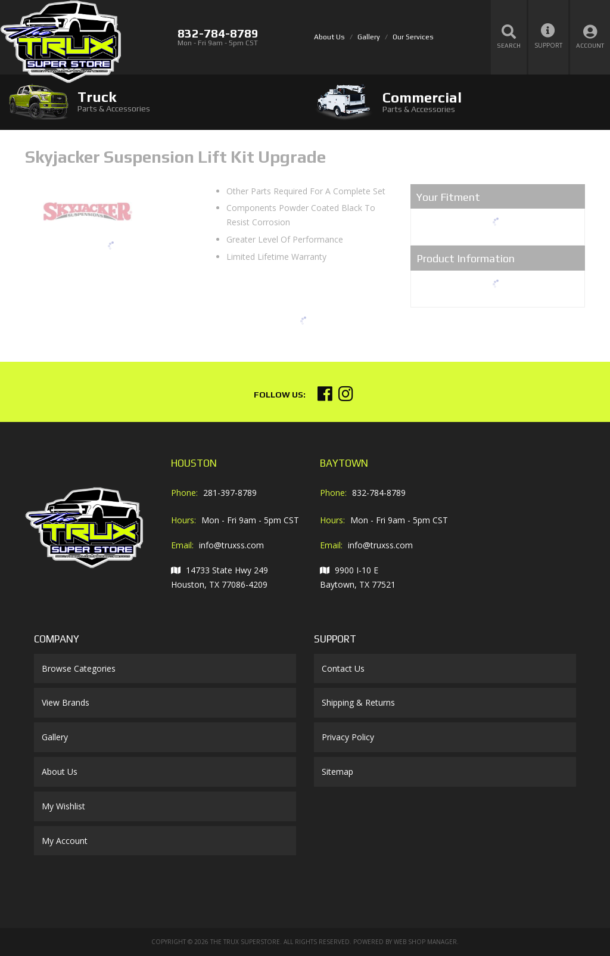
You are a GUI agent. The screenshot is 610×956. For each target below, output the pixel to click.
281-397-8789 (230, 492)
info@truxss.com (231, 545)
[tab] (152, 102)
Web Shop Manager (425, 942)
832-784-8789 (379, 492)
